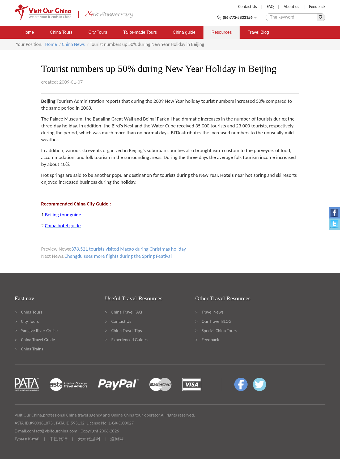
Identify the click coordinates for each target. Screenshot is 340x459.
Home (28, 32)
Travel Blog (258, 32)
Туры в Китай (27, 439)
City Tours (97, 32)
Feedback (317, 6)
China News (73, 44)
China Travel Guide (38, 339)
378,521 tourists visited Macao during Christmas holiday (128, 249)
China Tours (61, 32)
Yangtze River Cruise (39, 330)
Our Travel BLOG (216, 321)
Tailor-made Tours (140, 32)
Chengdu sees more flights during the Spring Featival (118, 256)
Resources (221, 32)
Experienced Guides (129, 339)
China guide (184, 32)
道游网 (117, 439)
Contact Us (247, 6)
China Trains (32, 349)
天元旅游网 (89, 439)
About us (291, 6)
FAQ (270, 6)
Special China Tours (219, 330)
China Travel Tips (126, 330)
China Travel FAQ (126, 312)
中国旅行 (58, 439)
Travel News (212, 312)
